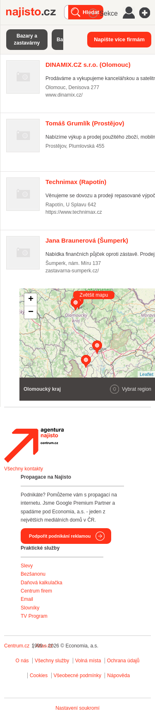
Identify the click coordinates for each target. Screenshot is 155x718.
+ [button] (30, 299)
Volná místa (88, 661)
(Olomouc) (88, 64)
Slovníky (30, 608)
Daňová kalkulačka (41, 583)
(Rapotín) (75, 181)
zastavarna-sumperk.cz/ (72, 271)
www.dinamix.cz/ (64, 95)
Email (27, 599)
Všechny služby (53, 661)
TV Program (34, 616)
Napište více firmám (119, 39)
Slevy (27, 566)
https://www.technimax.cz (73, 212)
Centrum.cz (16, 646)
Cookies (39, 675)
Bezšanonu (33, 574)
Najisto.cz (35, 12)
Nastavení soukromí (77, 708)
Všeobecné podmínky (77, 675)
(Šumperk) (86, 240)
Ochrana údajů (123, 661)
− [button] (30, 312)
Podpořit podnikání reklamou (60, 536)
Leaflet (146, 374)
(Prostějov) (84, 123)
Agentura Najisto (34, 445)
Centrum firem (36, 591)
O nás (22, 661)
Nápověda (118, 675)
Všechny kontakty (23, 469)
